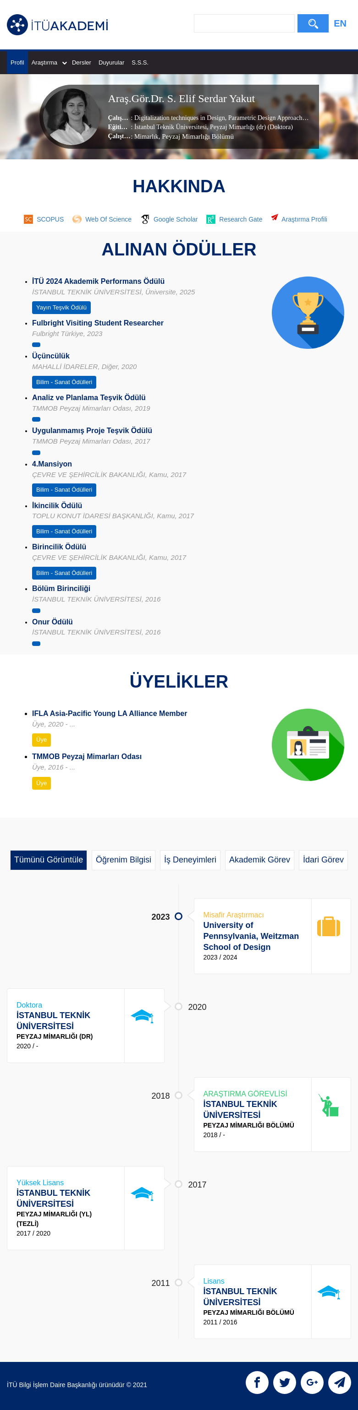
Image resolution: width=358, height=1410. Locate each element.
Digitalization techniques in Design (179, 117)
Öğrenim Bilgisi (123, 859)
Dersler (81, 62)
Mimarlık (146, 136)
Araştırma (49, 62)
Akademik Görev (259, 859)
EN (340, 23)
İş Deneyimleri (190, 859)
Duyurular (111, 62)
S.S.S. (140, 62)
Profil (17, 62)
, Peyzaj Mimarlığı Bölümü (196, 136)
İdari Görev (323, 859)
